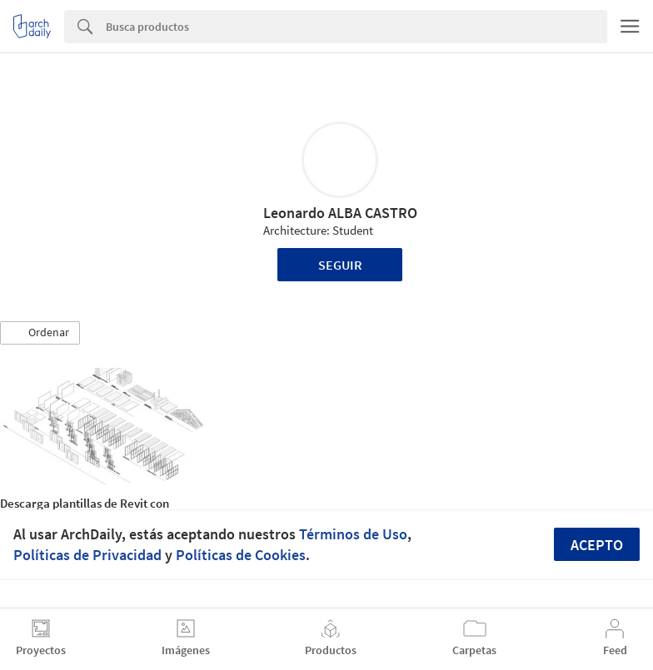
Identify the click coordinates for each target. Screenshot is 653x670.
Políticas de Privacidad (87, 554)
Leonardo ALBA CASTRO (340, 212)
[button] (40, 333)
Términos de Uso (353, 533)
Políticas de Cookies (241, 554)
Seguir (340, 264)
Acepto (597, 544)
